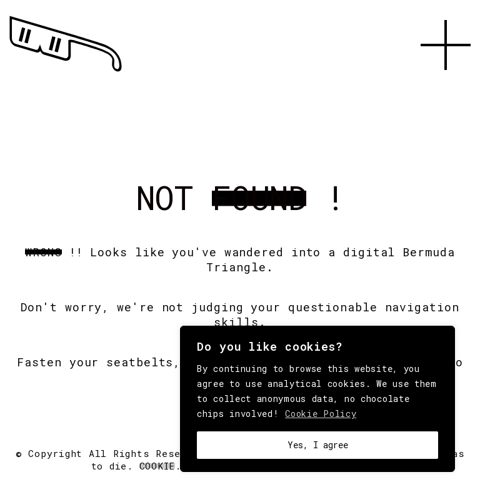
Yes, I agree (318, 445)
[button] (446, 84)
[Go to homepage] (65, 72)
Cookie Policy (320, 413)
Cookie (157, 465)
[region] (317, 399)
